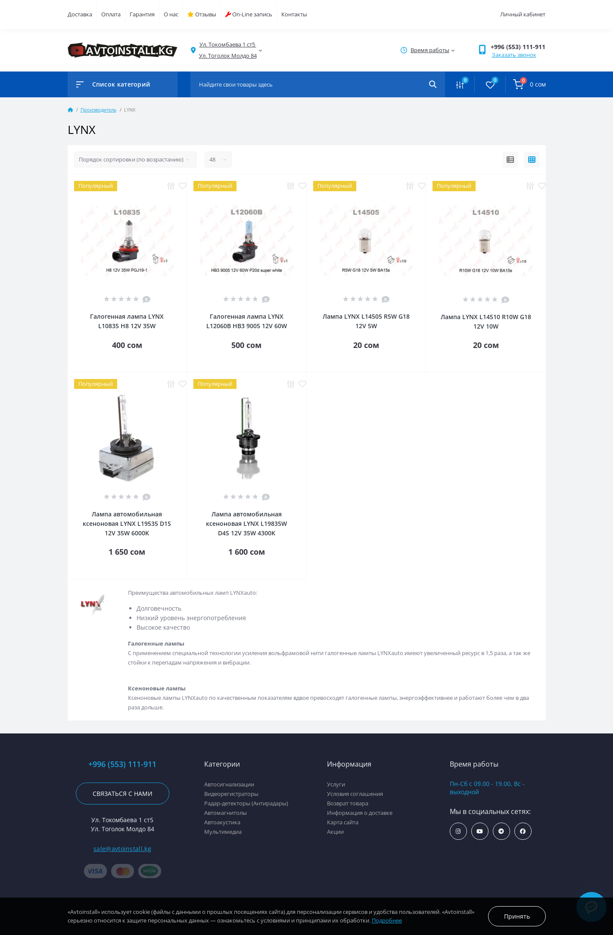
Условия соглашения (355, 794)
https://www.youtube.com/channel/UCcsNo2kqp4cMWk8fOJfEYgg (479, 831)
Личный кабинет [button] (522, 14)
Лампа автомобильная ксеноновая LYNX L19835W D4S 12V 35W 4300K (246, 523)
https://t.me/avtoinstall (501, 831)
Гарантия (142, 14)
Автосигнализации (229, 784)
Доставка (80, 14)
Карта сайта (342, 822)
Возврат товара (347, 803)
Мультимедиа (223, 832)
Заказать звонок (514, 54)
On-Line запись (248, 14)
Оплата (111, 14)
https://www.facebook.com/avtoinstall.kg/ (523, 831)
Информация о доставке (359, 813)
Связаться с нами (122, 793)
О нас (171, 14)
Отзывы (201, 14)
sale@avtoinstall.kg (122, 849)
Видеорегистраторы (231, 794)
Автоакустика (222, 822)
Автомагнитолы (225, 813)
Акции (335, 832)
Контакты (294, 14)
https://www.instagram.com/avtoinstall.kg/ (458, 831)
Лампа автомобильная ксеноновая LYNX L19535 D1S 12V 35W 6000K (127, 523)
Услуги (336, 784)
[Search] (432, 84)
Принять (517, 916)
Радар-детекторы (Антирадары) (246, 803)
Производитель (98, 109)
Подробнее (387, 920)
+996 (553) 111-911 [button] (518, 47)
